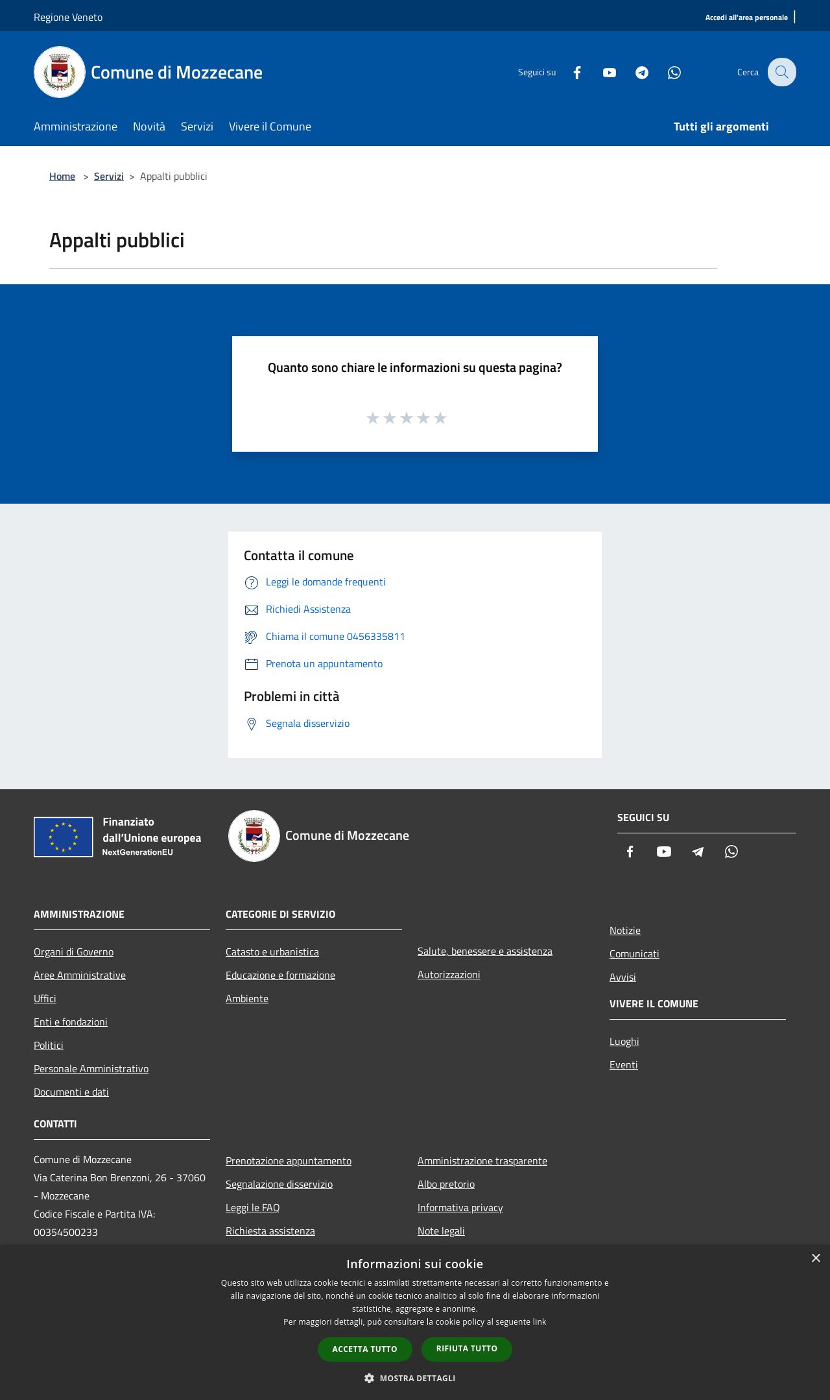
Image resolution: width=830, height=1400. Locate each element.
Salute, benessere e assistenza (485, 951)
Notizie (625, 930)
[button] (415, 1377)
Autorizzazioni (449, 974)
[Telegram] (633, 71)
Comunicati (634, 953)
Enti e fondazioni (71, 1021)
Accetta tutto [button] (365, 1349)
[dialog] (415, 1322)
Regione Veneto (68, 17)
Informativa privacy (460, 1207)
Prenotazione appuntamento (288, 1160)
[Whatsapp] (665, 71)
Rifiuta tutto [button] (467, 1348)
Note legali (441, 1230)
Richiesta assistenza (270, 1230)
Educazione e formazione (280, 975)
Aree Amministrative (80, 975)
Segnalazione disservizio (279, 1184)
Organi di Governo (73, 951)
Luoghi (624, 1041)
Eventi (624, 1064)
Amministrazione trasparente (482, 1160)
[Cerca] (780, 72)
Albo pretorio (446, 1184)
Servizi (109, 176)
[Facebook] (568, 71)
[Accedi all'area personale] (747, 18)
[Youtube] (600, 71)
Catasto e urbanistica (272, 951)
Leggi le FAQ (253, 1207)
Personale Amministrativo (91, 1068)
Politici (49, 1045)
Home (62, 176)
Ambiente (247, 998)
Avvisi (623, 977)
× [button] (815, 1259)
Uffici (45, 998)
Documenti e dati (71, 1091)
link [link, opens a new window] (540, 1321)
